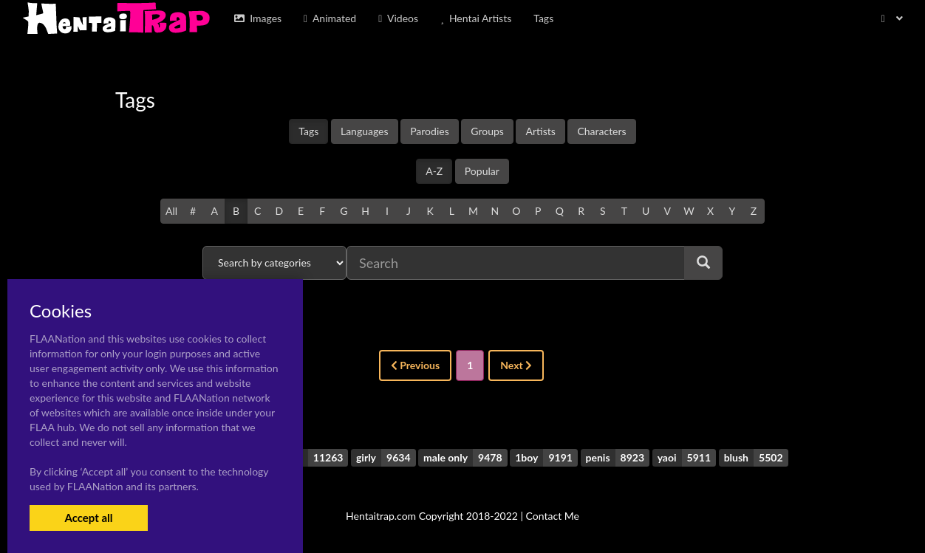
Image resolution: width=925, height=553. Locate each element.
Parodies (429, 131)
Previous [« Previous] (415, 365)
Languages (365, 131)
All (171, 211)
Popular (482, 171)
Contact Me (552, 515)
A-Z (434, 171)
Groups (487, 131)
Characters (601, 131)
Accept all (88, 517)
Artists (540, 131)
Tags (308, 131)
